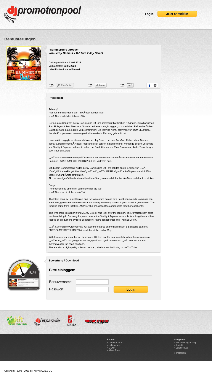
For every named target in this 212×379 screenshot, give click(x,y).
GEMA (112, 348)
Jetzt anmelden (177, 14)
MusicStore (114, 350)
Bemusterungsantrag (186, 342)
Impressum (181, 353)
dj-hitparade (114, 345)
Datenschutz (182, 348)
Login (149, 14)
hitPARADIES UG (43, 370)
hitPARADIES (115, 342)
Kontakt (179, 345)
